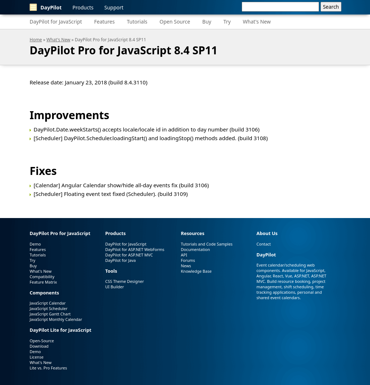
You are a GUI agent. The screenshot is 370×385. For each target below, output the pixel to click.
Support (114, 7)
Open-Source (42, 340)
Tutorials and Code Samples (207, 244)
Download (39, 346)
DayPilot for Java (120, 260)
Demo (35, 244)
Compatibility (42, 276)
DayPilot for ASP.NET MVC (129, 255)
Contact (264, 244)
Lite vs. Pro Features (48, 368)
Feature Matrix (43, 282)
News (186, 265)
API (184, 255)
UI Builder (114, 286)
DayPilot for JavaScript (56, 21)
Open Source (174, 21)
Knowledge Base (196, 271)
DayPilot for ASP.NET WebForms (134, 249)
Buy (206, 21)
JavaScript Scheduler (49, 308)
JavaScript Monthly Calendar (56, 319)
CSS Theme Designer (124, 281)
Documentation (195, 249)
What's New (257, 21)
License (36, 357)
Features (104, 21)
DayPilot (46, 7)
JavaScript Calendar (48, 303)
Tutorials (137, 21)
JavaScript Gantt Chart (50, 314)
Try (227, 21)
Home (36, 40)
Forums (188, 260)
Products (83, 7)
